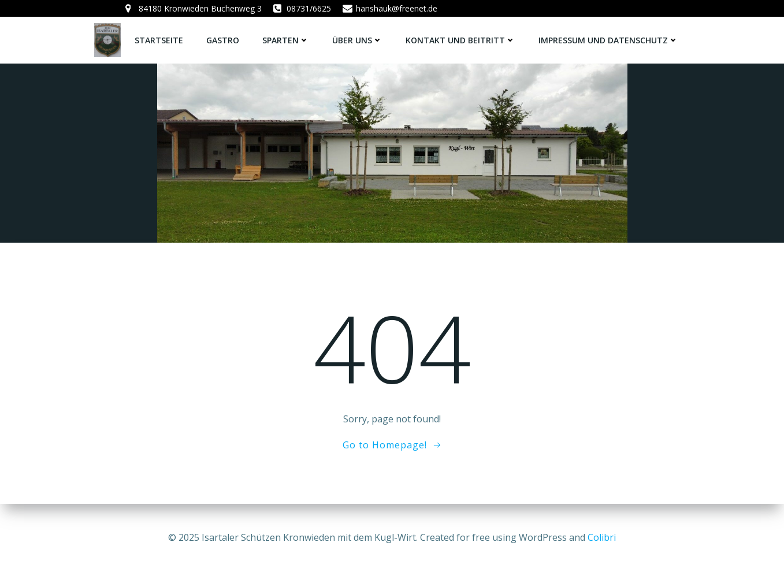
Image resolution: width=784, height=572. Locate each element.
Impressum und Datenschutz (608, 40)
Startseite (159, 40)
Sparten (285, 40)
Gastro (222, 40)
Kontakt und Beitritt (460, 40)
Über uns (357, 40)
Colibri (602, 537)
